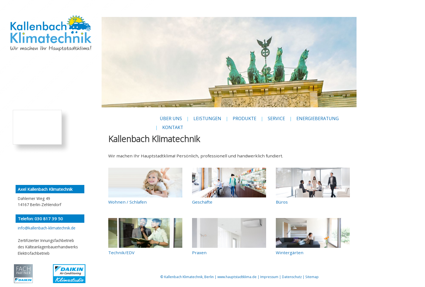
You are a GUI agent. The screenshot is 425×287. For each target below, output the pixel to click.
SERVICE (276, 118)
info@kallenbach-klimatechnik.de (46, 228)
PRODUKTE (244, 118)
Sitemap (312, 276)
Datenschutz (292, 276)
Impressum (269, 276)
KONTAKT (172, 127)
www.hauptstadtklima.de (237, 276)
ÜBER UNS (171, 118)
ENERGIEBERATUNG (317, 118)
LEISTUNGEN (207, 118)
